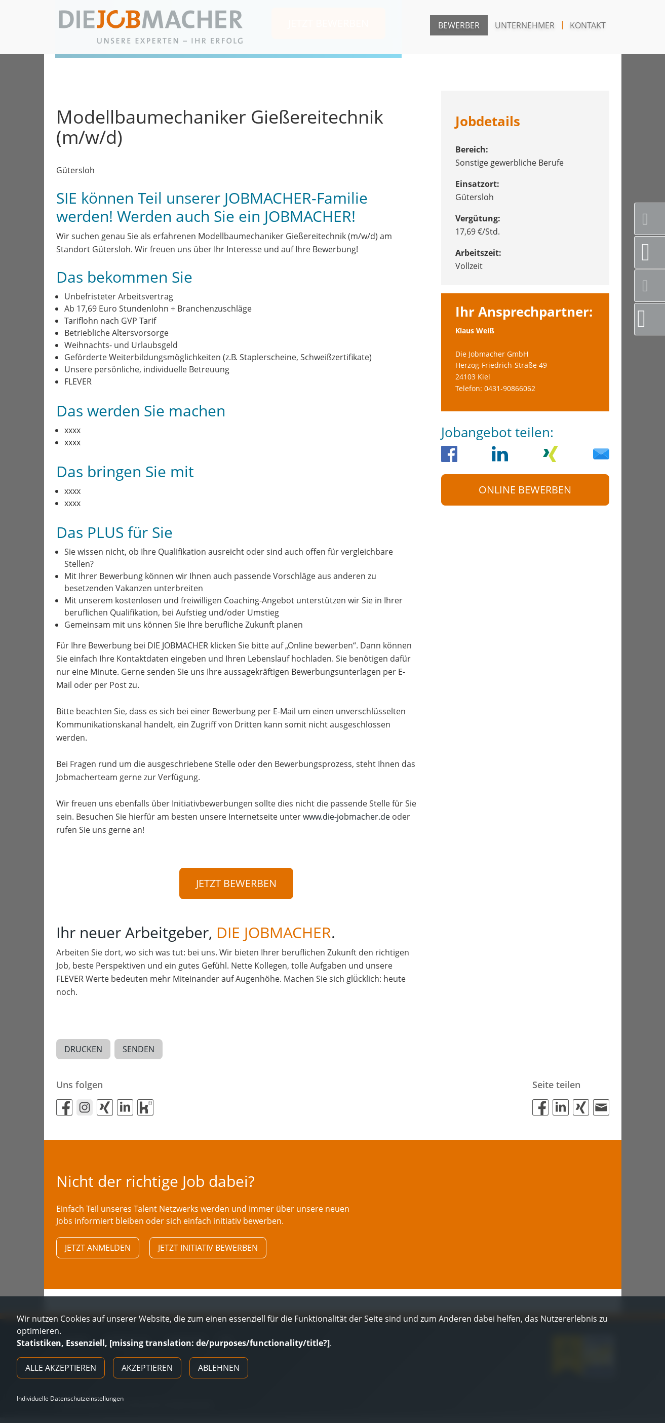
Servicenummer (653, 219)
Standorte (653, 252)
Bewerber (459, 25)
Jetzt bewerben (236, 883)
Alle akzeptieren (60, 1367)
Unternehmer (525, 25)
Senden (138, 1051)
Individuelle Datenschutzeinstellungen (70, 1399)
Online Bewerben (525, 489)
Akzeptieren (147, 1367)
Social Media (653, 286)
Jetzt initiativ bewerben (208, 1251)
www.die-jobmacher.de (346, 816)
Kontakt (588, 25)
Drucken (83, 1051)
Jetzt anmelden (98, 1251)
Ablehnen (219, 1367)
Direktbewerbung (651, 318)
